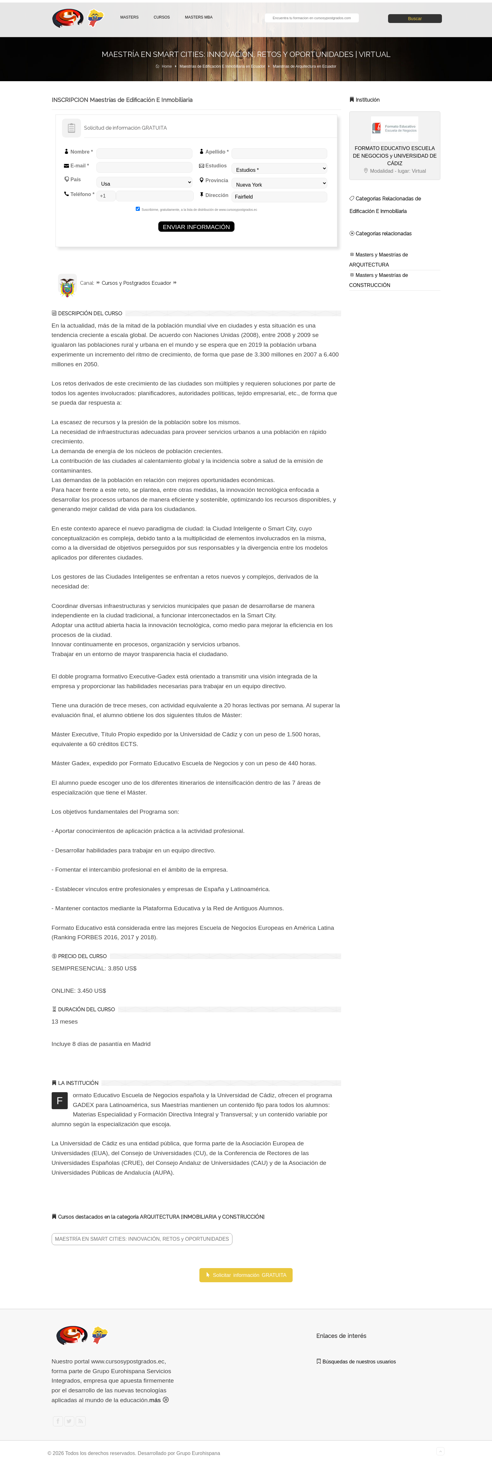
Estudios (213, 165)
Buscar (415, 18)
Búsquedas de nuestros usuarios (356, 1361)
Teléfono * (79, 194)
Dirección (213, 195)
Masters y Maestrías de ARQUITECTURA (378, 259)
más (159, 1400)
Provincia (213, 180)
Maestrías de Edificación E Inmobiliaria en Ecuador (222, 66)
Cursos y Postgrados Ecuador (136, 283)
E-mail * (76, 165)
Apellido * (214, 151)
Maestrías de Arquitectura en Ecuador (304, 66)
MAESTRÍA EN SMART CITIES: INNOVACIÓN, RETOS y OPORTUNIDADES (142, 1239)
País (72, 179)
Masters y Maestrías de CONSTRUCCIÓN (378, 280)
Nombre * (78, 151)
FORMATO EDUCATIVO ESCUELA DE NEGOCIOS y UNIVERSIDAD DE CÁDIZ (395, 156)
